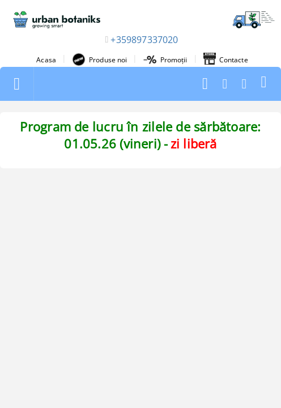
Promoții (165, 60)
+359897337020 (144, 39)
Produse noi (99, 59)
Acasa (46, 60)
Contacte (225, 59)
